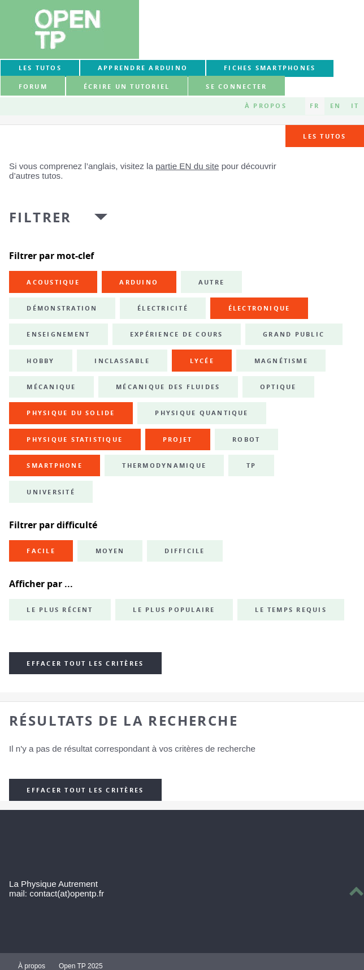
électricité (162, 308)
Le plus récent (60, 609)
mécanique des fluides (168, 386)
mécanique (51, 386)
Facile (41, 550)
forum (33, 86)
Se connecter (236, 86)
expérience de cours (176, 334)
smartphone (54, 465)
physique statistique (75, 439)
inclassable (122, 360)
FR (314, 105)
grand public (293, 334)
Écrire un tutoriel (127, 86)
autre (211, 282)
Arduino (138, 282)
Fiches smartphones (269, 67)
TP (251, 465)
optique (278, 386)
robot (246, 439)
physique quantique (201, 412)
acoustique (53, 282)
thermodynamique (164, 465)
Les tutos (40, 67)
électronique (259, 308)
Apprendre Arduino (143, 67)
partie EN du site (187, 166)
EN (335, 105)
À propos (266, 105)
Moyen (110, 550)
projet (177, 439)
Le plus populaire (174, 609)
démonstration (62, 308)
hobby (40, 360)
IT (355, 105)
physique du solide (71, 412)
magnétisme (281, 360)
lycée (202, 360)
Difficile (184, 550)
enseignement (58, 334)
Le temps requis (291, 609)
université (51, 492)
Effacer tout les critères (85, 663)
